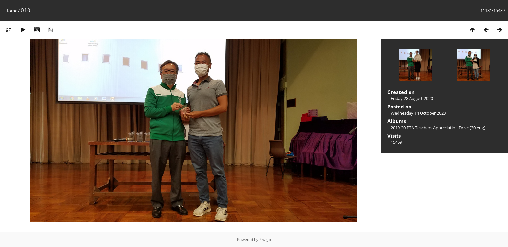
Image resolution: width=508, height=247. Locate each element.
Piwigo (265, 239)
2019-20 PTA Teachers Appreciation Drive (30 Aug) (438, 127)
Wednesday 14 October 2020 (418, 113)
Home (11, 11)
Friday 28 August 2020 (412, 98)
